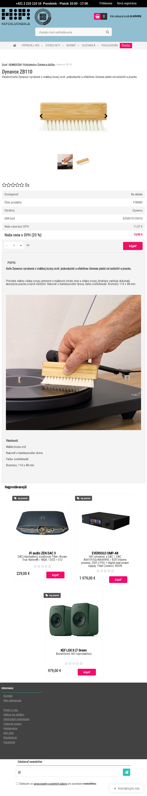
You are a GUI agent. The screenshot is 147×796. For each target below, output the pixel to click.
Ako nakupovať (12, 700)
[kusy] (14, 245)
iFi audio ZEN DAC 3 (42, 553)
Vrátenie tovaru (12, 723)
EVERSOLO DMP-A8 (105, 553)
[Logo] (26, 16)
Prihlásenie (105, 3)
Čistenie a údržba (46, 64)
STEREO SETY (53, 45)
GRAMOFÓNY (15, 64)
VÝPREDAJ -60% (30, 45)
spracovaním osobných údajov (50, 783)
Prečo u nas (11, 710)
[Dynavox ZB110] (73, 116)
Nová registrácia (126, 3)
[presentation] (41, 116)
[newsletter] (126, 772)
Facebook (9, 742)
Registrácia (10, 737)
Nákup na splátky (14, 714)
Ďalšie (126, 45)
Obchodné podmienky (16, 719)
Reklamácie (10, 728)
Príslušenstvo (30, 64)
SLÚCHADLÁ (88, 45)
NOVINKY (71, 45)
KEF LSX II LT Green (74, 650)
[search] (107, 32)
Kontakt (7, 695)
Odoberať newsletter (30, 762)
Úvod (4, 64)
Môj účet (8, 733)
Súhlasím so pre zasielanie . (58, 783)
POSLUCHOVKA (109, 45)
